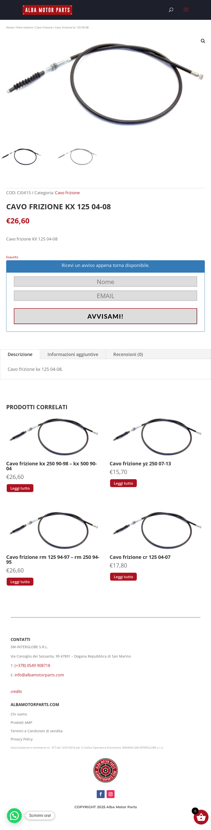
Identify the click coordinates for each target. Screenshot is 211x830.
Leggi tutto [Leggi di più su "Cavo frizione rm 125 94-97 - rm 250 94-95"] (20, 581)
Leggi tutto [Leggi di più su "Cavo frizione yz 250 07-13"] (123, 483)
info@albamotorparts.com (39, 675)
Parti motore (24, 27)
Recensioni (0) (128, 354)
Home (10, 27)
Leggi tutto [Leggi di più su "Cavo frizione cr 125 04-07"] (123, 576)
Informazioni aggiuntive (72, 354)
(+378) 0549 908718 (32, 665)
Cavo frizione (43, 27)
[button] (203, 41)
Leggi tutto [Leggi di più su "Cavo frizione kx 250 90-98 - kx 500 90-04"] (20, 488)
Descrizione (20, 354)
